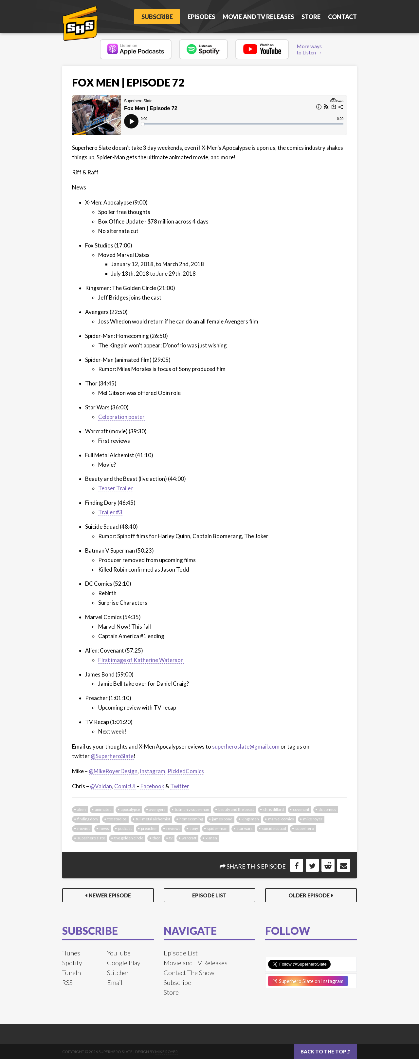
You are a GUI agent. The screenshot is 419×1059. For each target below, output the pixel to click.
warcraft (189, 837)
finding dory (87, 818)
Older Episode (309, 895)
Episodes (201, 16)
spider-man (217, 828)
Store (310, 16)
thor (156, 837)
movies (83, 828)
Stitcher (118, 972)
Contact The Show (189, 972)
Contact (342, 16)
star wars (245, 828)
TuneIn (71, 972)
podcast (125, 828)
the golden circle (128, 837)
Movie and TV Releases (258, 16)
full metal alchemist (153, 818)
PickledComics (186, 771)
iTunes (71, 953)
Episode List (209, 895)
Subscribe (157, 16)
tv (171, 837)
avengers (157, 809)
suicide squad (274, 828)
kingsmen (250, 818)
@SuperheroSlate (112, 756)
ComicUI (125, 786)
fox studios (117, 818)
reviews (173, 828)
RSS (67, 982)
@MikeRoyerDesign (113, 771)
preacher (149, 828)
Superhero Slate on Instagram (308, 981)
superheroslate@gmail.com (246, 746)
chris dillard (273, 809)
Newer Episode (110, 895)
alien (81, 809)
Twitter (179, 786)
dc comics (327, 809)
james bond (222, 818)
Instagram (152, 771)
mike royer (312, 818)
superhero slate (91, 837)
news (104, 828)
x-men (211, 837)
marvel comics (281, 818)
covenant (301, 809)
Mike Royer (166, 1051)
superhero (304, 828)
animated (103, 809)
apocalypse (130, 809)
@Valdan (101, 786)
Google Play (123, 963)
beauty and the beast (236, 809)
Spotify (72, 963)
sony (194, 828)
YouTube (119, 953)
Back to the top (325, 1051)
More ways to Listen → (309, 49)
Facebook (152, 786)
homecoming (191, 818)
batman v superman (192, 809)
